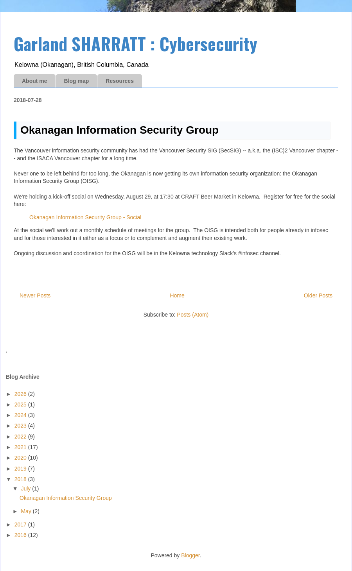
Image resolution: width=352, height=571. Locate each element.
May (26, 511)
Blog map (76, 81)
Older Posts (318, 295)
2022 (21, 436)
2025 (21, 404)
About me (34, 81)
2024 (21, 415)
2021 (21, 447)
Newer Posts (35, 295)
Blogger (190, 555)
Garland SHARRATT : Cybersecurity (135, 43)
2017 (21, 524)
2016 (21, 535)
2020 (21, 458)
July (26, 488)
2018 (21, 479)
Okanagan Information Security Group (119, 130)
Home (177, 295)
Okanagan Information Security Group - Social (85, 217)
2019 (21, 468)
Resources (120, 81)
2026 (21, 394)
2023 (21, 425)
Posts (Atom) (192, 314)
